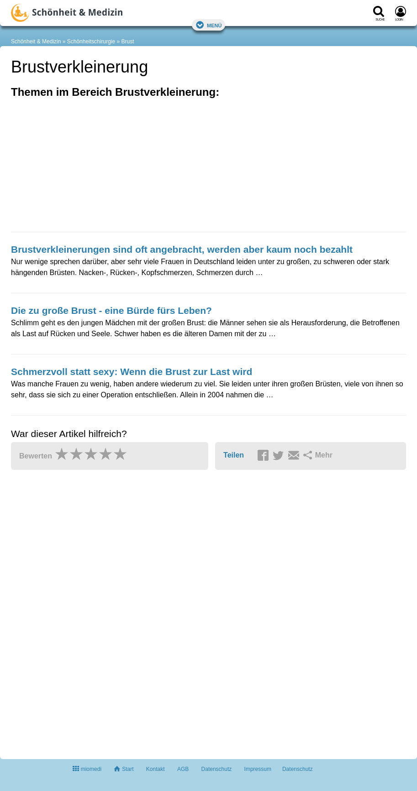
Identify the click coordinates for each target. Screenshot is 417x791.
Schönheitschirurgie (91, 41)
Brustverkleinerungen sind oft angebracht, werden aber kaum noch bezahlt (182, 249)
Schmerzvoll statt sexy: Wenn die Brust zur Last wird (131, 371)
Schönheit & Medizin (36, 41)
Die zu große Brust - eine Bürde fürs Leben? (111, 310)
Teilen (233, 455)
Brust (127, 41)
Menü (208, 25)
